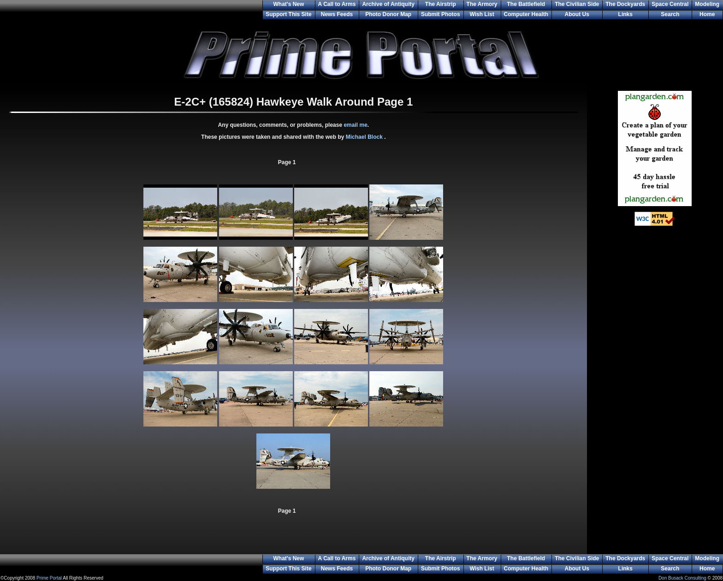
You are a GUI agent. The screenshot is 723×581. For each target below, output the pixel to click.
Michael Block (365, 137)
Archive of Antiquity (388, 4)
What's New (288, 4)
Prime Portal (49, 578)
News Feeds (337, 14)
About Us (577, 14)
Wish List (481, 14)
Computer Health (526, 14)
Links (625, 14)
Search (670, 14)
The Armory (482, 4)
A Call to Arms (337, 4)
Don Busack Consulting (682, 578)
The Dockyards (625, 4)
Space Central (670, 4)
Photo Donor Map (388, 14)
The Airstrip (440, 4)
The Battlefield (526, 4)
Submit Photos (440, 14)
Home (707, 14)
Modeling (707, 4)
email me (355, 125)
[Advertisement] (655, 382)
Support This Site (288, 14)
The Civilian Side (577, 4)
